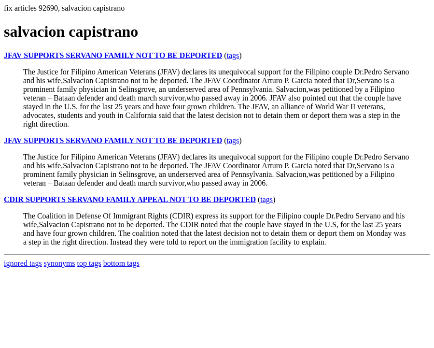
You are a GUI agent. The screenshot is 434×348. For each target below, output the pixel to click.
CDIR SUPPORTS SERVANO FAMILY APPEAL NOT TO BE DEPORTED (130, 199)
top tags (89, 263)
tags (233, 55)
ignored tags (23, 263)
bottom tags (121, 263)
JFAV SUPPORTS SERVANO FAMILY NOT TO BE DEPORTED (113, 55)
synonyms (59, 263)
